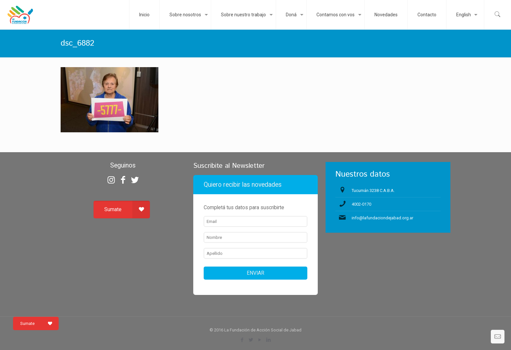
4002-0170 (361, 204)
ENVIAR (255, 273)
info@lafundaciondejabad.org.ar (382, 217)
